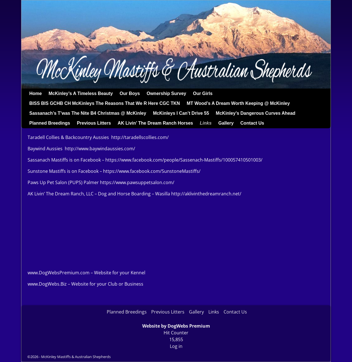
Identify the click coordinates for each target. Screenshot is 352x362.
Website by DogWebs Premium (176, 326)
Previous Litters (94, 123)
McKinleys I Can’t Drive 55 (181, 113)
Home (35, 93)
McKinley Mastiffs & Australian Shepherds (76, 356)
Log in (176, 346)
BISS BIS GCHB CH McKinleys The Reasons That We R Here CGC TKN (104, 103)
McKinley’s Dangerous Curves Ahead (255, 113)
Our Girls (202, 93)
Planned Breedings (49, 123)
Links (206, 123)
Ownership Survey (166, 93)
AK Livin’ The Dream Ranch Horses (155, 123)
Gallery (225, 123)
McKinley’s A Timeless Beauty (80, 93)
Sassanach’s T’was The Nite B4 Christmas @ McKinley (87, 113)
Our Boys (130, 93)
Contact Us (252, 123)
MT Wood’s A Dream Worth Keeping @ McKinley (238, 103)
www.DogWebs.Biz (47, 284)
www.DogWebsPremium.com (59, 273)
